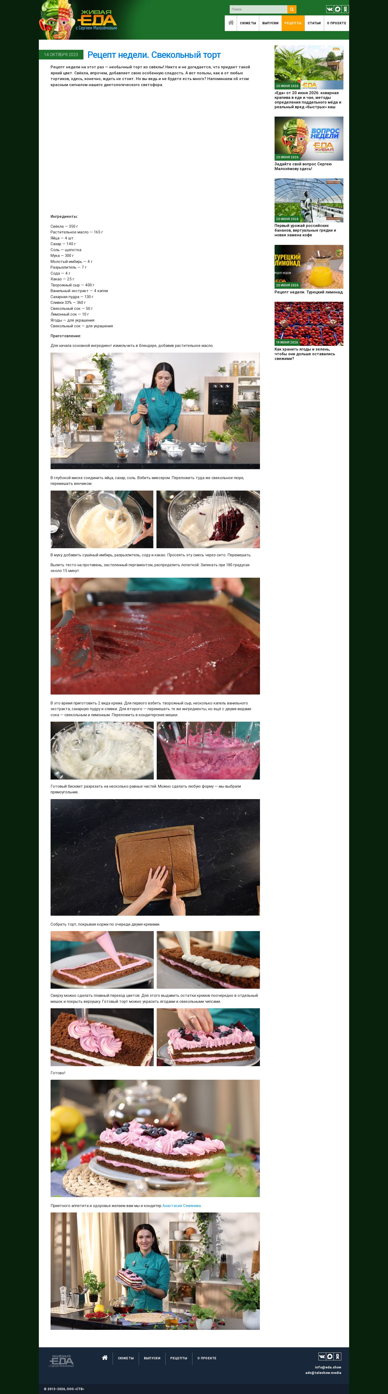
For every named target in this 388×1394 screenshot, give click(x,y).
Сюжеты (248, 23)
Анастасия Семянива (181, 1205)
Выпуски (270, 23)
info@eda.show (328, 1367)
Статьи (314, 23)
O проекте (336, 23)
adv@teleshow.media (323, 1373)
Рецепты (292, 23)
